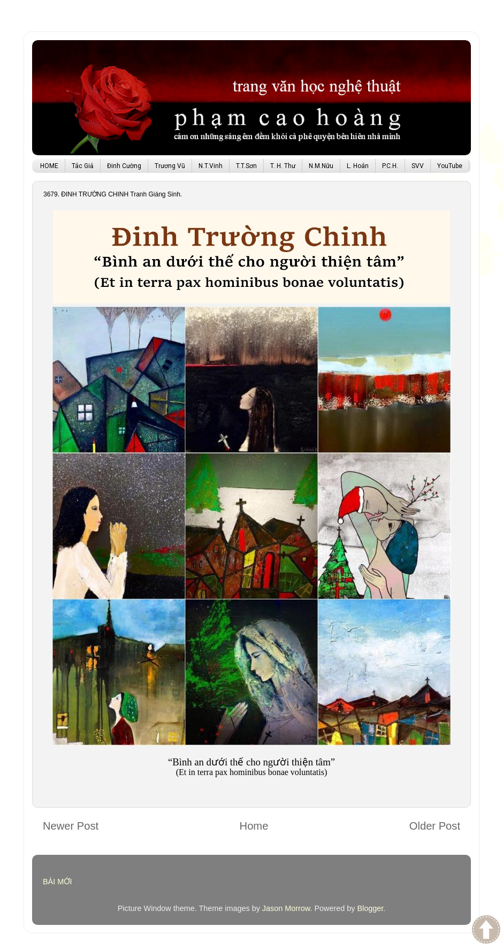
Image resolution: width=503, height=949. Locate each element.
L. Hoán (358, 166)
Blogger (370, 908)
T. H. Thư (282, 166)
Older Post (434, 826)
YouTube (449, 166)
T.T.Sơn (246, 166)
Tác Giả (83, 166)
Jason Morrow (286, 908)
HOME (49, 166)
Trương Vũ (170, 166)
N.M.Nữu (321, 166)
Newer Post (70, 826)
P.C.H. (390, 166)
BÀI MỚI (57, 881)
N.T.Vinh (211, 166)
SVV (417, 166)
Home (254, 826)
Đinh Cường (124, 166)
